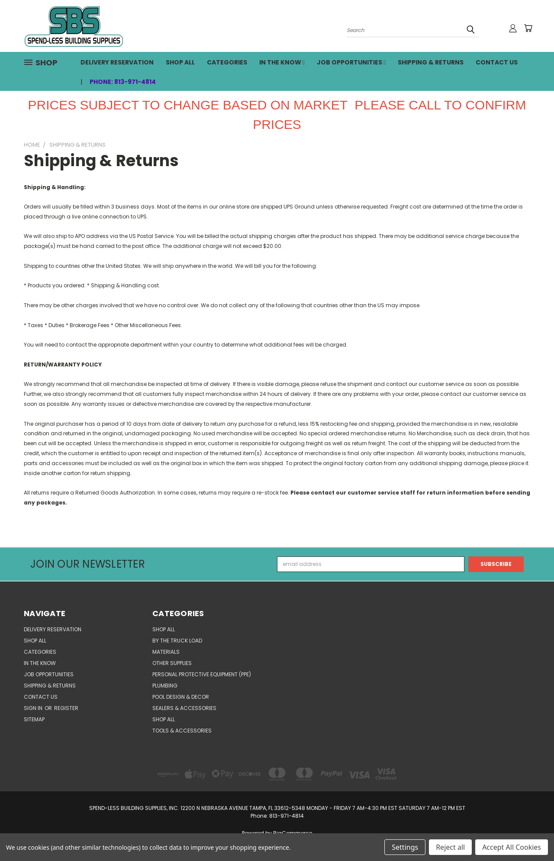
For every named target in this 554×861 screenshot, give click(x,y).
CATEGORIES (227, 62)
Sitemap (34, 719)
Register (66, 708)
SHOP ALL (180, 62)
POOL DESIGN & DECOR (180, 696)
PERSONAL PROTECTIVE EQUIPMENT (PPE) (201, 674)
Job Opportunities (351, 62)
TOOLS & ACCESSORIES (182, 730)
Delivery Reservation (117, 62)
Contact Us (497, 62)
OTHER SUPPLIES (172, 663)
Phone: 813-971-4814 (123, 81)
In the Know (282, 62)
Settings (405, 847)
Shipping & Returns (431, 62)
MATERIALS (166, 651)
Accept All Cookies (511, 847)
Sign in (34, 708)
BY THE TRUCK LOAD (177, 640)
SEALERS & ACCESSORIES (184, 708)
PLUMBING (164, 685)
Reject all (450, 847)
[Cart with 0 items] (528, 28)
